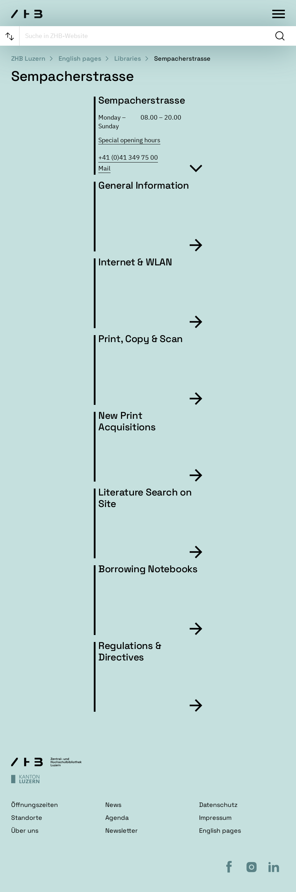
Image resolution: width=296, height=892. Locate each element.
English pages (80, 58)
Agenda (117, 818)
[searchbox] (146, 36)
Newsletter (121, 830)
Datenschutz (218, 805)
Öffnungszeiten (34, 805)
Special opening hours (129, 140)
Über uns (24, 830)
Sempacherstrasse (182, 58)
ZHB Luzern (28, 58)
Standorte (26, 818)
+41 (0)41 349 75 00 (128, 157)
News (113, 805)
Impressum (215, 818)
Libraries (127, 58)
